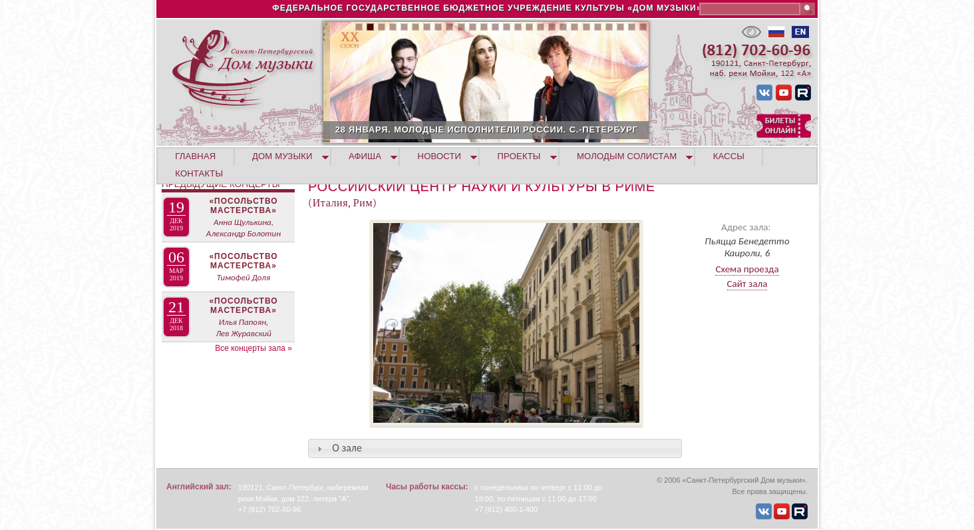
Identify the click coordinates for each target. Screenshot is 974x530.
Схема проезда (746, 269)
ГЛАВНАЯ (195, 156)
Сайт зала (747, 284)
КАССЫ (728, 156)
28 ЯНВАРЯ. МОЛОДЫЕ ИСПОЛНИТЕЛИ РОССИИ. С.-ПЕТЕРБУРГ (531, 129)
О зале (347, 447)
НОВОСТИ (440, 156)
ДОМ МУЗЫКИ (282, 156)
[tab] (495, 448)
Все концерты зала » (253, 348)
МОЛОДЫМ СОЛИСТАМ (627, 156)
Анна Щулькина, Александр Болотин (243, 227)
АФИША (365, 156)
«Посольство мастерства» (243, 205)
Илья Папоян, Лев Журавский (243, 327)
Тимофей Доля (243, 277)
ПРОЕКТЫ (519, 156)
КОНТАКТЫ (199, 173)
